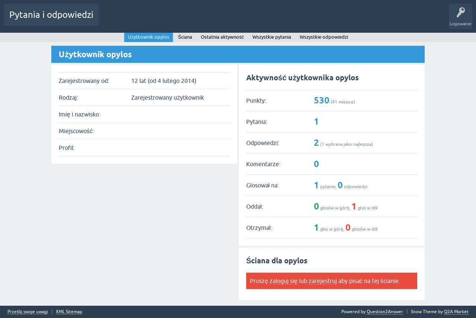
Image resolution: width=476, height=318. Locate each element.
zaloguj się (284, 280)
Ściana (185, 37)
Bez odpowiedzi (144, 20)
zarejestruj (323, 280)
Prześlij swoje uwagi (27, 311)
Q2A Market (456, 311)
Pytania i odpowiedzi (51, 15)
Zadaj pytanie (218, 20)
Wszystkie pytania (272, 37)
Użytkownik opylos (149, 37)
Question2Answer (385, 311)
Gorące (112, 20)
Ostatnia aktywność (222, 37)
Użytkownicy (183, 20)
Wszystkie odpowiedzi (324, 37)
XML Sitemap (69, 311)
